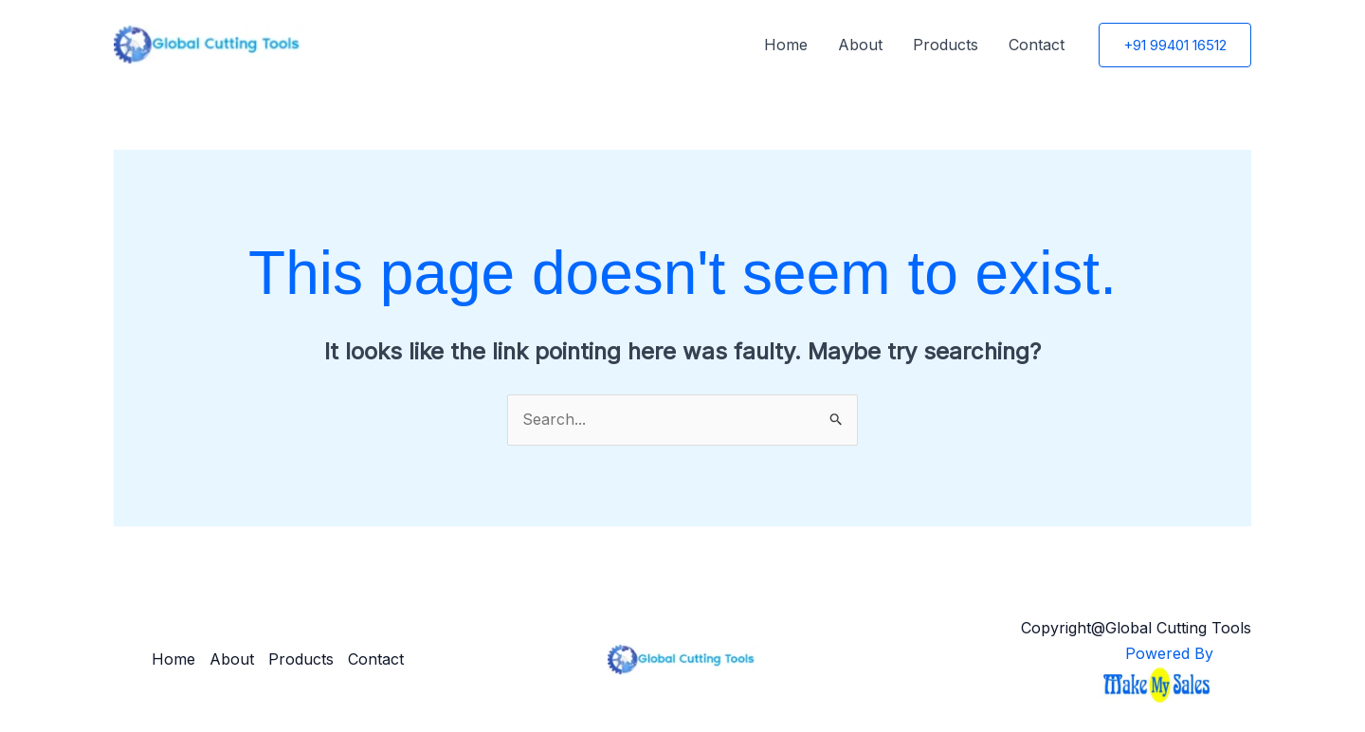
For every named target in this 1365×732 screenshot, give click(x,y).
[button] (1175, 45)
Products (945, 44)
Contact (1037, 44)
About (860, 44)
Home (786, 44)
